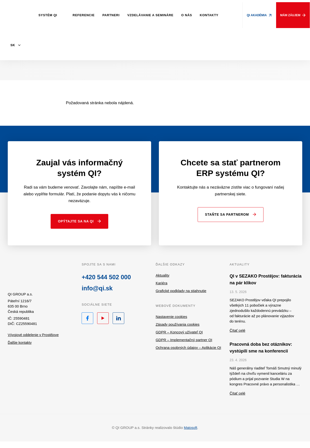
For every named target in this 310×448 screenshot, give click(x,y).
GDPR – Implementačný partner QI (184, 346)
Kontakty (212, 15)
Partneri (114, 15)
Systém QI (51, 15)
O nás (189, 15)
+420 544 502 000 (107, 283)
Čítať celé (237, 337)
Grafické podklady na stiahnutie (181, 297)
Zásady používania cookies (178, 331)
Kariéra (161, 289)
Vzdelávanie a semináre (154, 15)
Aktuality (163, 282)
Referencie (87, 15)
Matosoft (191, 434)
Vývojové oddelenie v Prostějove (34, 342)
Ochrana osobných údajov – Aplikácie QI (188, 354)
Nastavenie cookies (171, 323)
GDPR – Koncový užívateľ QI (179, 339)
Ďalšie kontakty (20, 350)
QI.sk (34, 280)
